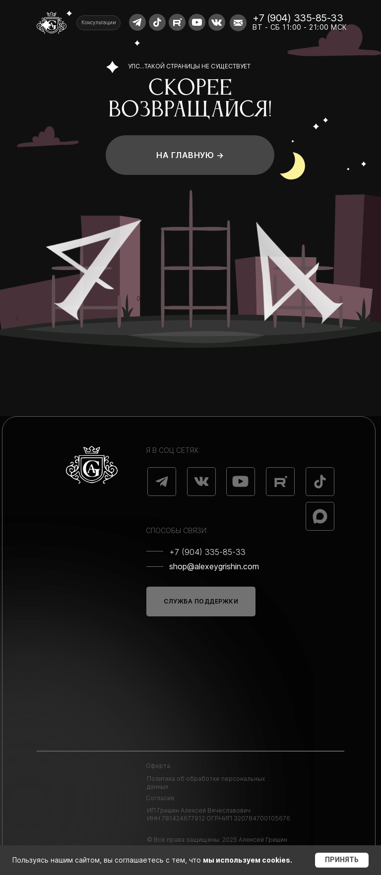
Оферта (158, 765)
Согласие (160, 798)
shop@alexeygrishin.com (214, 566)
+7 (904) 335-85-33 (298, 18)
